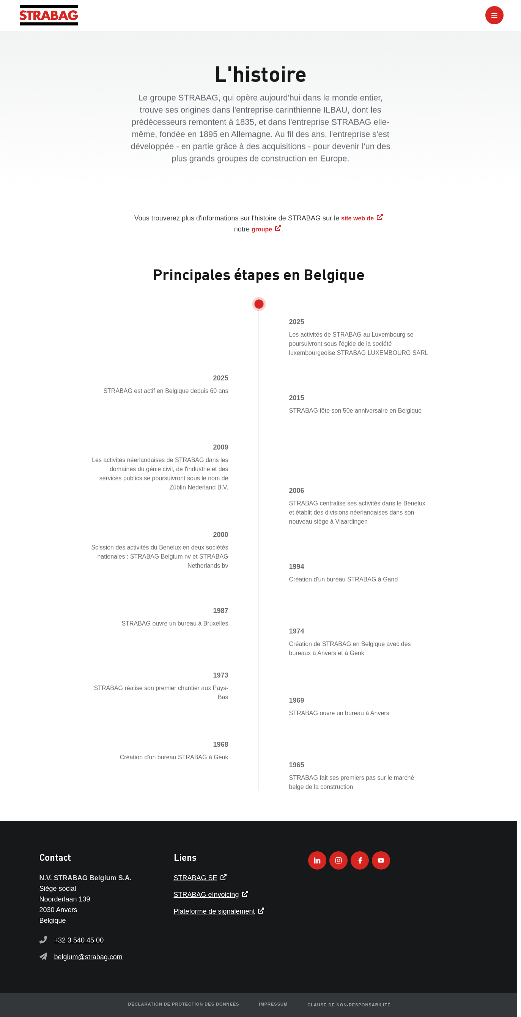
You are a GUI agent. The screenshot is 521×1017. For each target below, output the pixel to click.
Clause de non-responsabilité (346, 1005)
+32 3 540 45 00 (79, 940)
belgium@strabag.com (88, 957)
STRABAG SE (195, 878)
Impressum (272, 1005)
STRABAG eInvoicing (206, 894)
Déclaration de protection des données (184, 1005)
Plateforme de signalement (214, 911)
